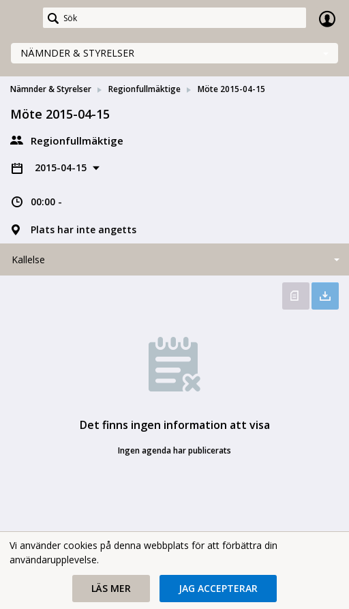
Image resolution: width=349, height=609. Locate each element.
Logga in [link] (327, 18)
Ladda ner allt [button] (325, 296)
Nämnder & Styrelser (77, 52)
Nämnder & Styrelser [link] (50, 89)
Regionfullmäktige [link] (144, 89)
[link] (22, 18)
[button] (111, 588)
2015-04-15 (62, 167)
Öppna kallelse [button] (295, 296)
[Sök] (174, 18)
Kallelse (28, 259)
